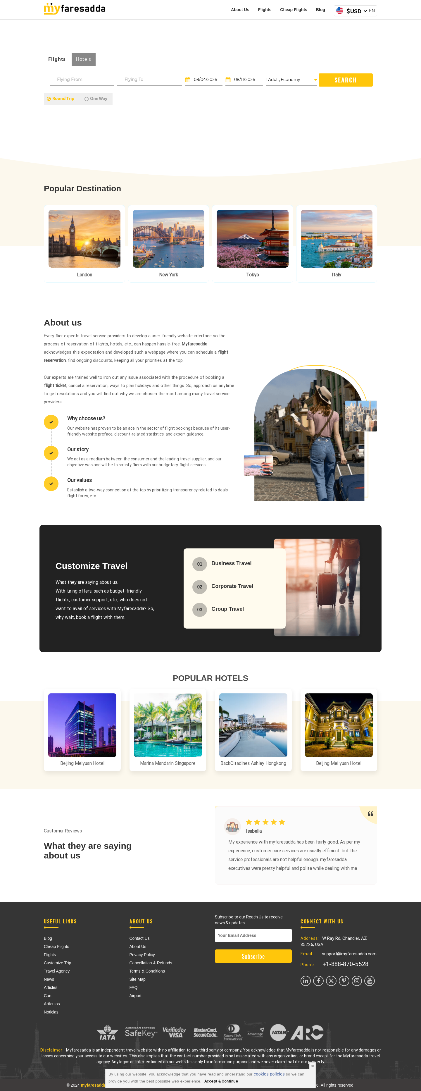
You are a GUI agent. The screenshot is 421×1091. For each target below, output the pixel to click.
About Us (240, 9)
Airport (136, 995)
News (49, 979)
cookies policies (269, 1074)
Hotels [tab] (83, 59)
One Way (95, 99)
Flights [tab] (56, 59)
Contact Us (140, 938)
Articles (50, 987)
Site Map (138, 979)
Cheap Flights (293, 9)
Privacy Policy (142, 954)
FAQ (134, 987)
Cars (48, 995)
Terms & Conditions (147, 971)
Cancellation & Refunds (151, 963)
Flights (264, 9)
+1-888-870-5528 (345, 964)
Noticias (51, 1012)
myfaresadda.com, (99, 1085)
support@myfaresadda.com (349, 953)
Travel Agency (57, 971)
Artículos (52, 1003)
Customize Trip (57, 963)
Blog (320, 9)
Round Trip (61, 99)
